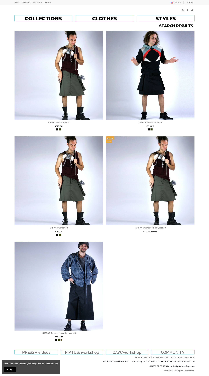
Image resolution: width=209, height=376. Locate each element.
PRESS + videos (36, 352)
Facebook (26, 2)
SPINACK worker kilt (59, 227)
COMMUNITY (173, 352)
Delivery (174, 357)
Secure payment (186, 357)
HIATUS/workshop (82, 352)
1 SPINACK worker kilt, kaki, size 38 (150, 227)
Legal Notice (148, 357)
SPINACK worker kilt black (150, 122)
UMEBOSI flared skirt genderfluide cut (59, 333)
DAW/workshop (127, 352)
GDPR (138, 357)
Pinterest (48, 2)
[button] (43, 18)
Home (17, 2)
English (176, 2)
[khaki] (60, 129)
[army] (61, 340)
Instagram (37, 2)
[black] (57, 129)
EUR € (190, 2)
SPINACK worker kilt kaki (59, 122)
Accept (10, 369)
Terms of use (162, 357)
